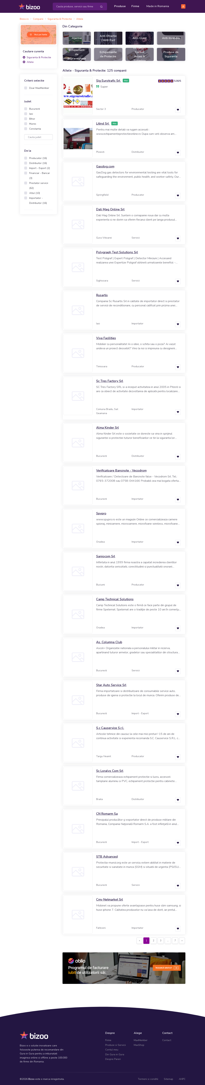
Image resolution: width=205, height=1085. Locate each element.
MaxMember (140, 1039)
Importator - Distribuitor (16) (38, 199)
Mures (32, 122)
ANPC (182, 1078)
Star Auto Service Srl (111, 684)
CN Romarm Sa (107, 813)
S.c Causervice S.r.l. (110, 727)
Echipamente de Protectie (108, 53)
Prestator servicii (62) (38, 184)
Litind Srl (103, 122)
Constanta (35, 127)
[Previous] (139, 939)
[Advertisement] (38, 272)
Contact (166, 1039)
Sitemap (168, 1078)
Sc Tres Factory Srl (109, 380)
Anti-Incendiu (171, 37)
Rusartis (102, 294)
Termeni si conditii (148, 1078)
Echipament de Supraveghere (77, 53)
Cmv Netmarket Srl (109, 898)
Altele (28, 60)
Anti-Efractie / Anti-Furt (108, 37)
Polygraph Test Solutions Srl (117, 251)
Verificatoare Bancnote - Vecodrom (121, 469)
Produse (120, 6)
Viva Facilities (106, 337)
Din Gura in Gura (114, 1053)
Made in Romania (157, 6)
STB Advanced (107, 855)
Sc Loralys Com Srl (109, 770)
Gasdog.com (105, 165)
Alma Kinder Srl (107, 426)
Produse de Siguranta (171, 53)
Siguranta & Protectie (37, 56)
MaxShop (139, 1043)
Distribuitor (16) (38, 162)
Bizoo (31, 1078)
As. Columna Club (109, 641)
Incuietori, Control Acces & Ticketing (139, 53)
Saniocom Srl (105, 555)
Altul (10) (34, 192)
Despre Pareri (113, 1058)
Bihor (32, 117)
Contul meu (111, 1048)
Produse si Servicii (115, 1043)
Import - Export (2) (39, 167)
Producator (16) (38, 157)
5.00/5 (177, 80)
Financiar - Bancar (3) (39, 174)
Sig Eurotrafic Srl (108, 79)
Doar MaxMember (39, 87)
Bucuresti (34, 107)
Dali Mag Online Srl (110, 208)
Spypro (101, 512)
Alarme (77, 37)
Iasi (31, 112)
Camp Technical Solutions (115, 598)
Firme (135, 6)
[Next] (182, 939)
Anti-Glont (140, 37)
